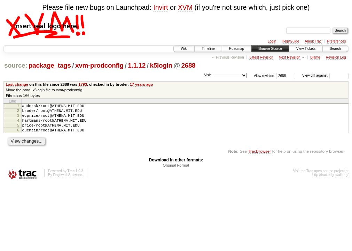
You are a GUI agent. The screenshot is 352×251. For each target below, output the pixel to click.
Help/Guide (290, 41)
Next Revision (289, 57)
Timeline (208, 49)
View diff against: (325, 75)
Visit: (208, 75)
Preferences (336, 41)
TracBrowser (259, 157)
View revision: (264, 75)
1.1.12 (137, 65)
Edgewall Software (67, 181)
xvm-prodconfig (99, 65)
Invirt (160, 7)
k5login (161, 65)
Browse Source (270, 49)
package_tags (50, 65)
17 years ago (141, 84)
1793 (82, 84)
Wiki (184, 49)
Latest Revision (261, 57)
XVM (185, 7)
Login (272, 41)
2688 (188, 65)
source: (15, 65)
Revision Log (336, 57)
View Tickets (305, 49)
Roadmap (236, 49)
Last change (17, 84)
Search (335, 49)
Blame (315, 57)
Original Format (176, 171)
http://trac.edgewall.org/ (330, 181)
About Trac (313, 41)
